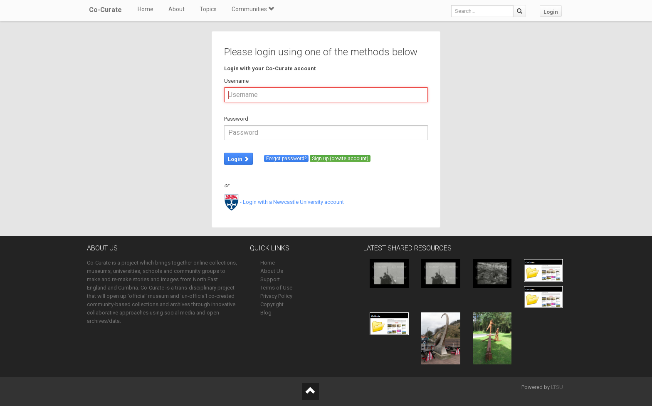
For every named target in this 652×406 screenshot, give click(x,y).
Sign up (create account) (340, 158)
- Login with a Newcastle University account (284, 202)
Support (270, 279)
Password (236, 119)
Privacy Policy (276, 296)
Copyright (272, 304)
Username (236, 81)
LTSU (557, 387)
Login (550, 12)
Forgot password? (286, 158)
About (176, 9)
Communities (253, 9)
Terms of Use (276, 288)
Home (145, 9)
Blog (266, 312)
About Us (271, 271)
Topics (208, 9)
